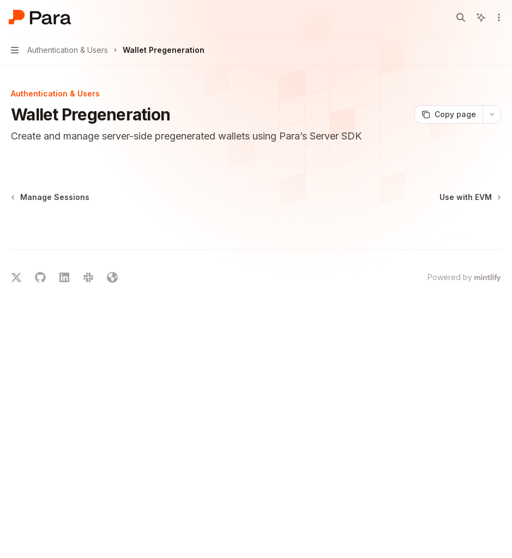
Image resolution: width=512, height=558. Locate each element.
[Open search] (460, 17)
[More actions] (497, 17)
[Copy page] (448, 114)
